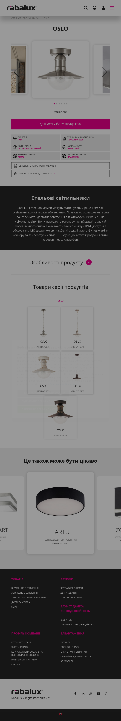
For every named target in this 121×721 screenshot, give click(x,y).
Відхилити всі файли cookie (42, 382)
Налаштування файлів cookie (43, 374)
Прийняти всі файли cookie (42, 390)
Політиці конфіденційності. (65, 365)
